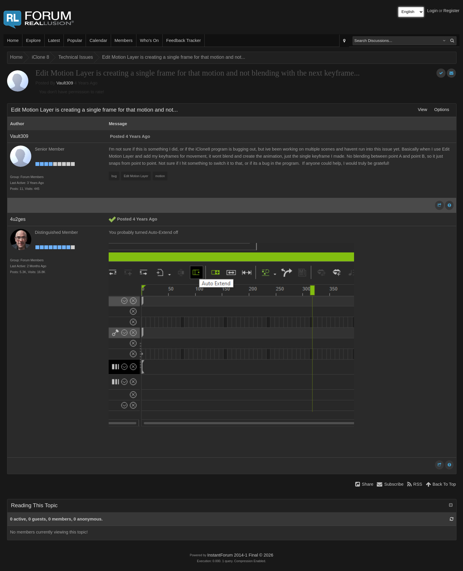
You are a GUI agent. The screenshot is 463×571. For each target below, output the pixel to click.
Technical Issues (75, 57)
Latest (54, 40)
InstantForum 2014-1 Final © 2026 (240, 555)
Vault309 (64, 83)
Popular (75, 40)
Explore (33, 40)
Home (13, 40)
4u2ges (18, 219)
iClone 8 (40, 57)
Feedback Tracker (183, 40)
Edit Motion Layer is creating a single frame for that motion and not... (173, 57)
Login (432, 10)
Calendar (98, 40)
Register (451, 10)
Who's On (149, 40)
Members (123, 40)
